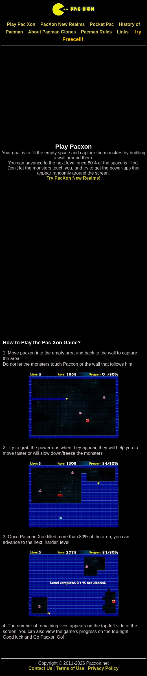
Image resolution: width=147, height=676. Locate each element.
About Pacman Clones (52, 32)
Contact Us (40, 668)
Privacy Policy (103, 668)
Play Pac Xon (21, 24)
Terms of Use (70, 668)
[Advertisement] (73, 97)
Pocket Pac (102, 24)
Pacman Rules (96, 32)
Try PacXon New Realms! (73, 178)
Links (123, 32)
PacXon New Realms (62, 24)
